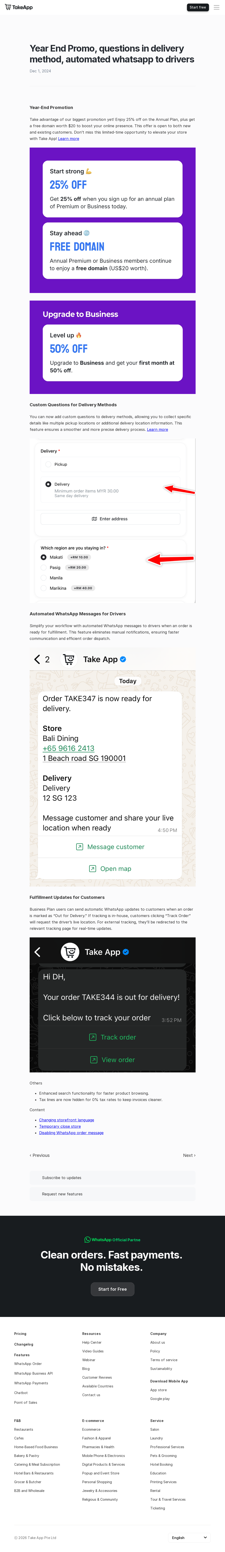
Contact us (91, 1395)
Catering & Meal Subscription (37, 1464)
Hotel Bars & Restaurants (34, 1473)
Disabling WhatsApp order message (71, 1132)
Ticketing (157, 1508)
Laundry (156, 1438)
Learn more (68, 138)
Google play (160, 1399)
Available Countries (97, 1386)
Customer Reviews (97, 1377)
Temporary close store (60, 1126)
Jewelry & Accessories (100, 1491)
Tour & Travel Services (168, 1499)
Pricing (20, 1334)
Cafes (19, 1438)
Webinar (88, 1360)
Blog (86, 1369)
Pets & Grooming (163, 1456)
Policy (155, 1351)
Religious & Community (100, 1499)
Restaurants (23, 1429)
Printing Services (163, 1482)
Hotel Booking (161, 1464)
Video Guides (93, 1351)
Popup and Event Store (100, 1473)
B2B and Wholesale (29, 1491)
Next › (189, 1155)
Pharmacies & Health (98, 1447)
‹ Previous (40, 1155)
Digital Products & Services (103, 1464)
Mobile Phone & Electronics (103, 1456)
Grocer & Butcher (27, 1482)
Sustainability (161, 1369)
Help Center (91, 1342)
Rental (155, 1491)
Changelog (23, 1344)
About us (157, 1342)
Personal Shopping (97, 1482)
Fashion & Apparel (96, 1438)
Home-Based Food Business (36, 1447)
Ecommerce (91, 1429)
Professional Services (167, 1447)
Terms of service (163, 1360)
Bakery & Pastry (26, 1456)
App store (158, 1390)
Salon (154, 1429)
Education (158, 1473)
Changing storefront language (66, 1120)
